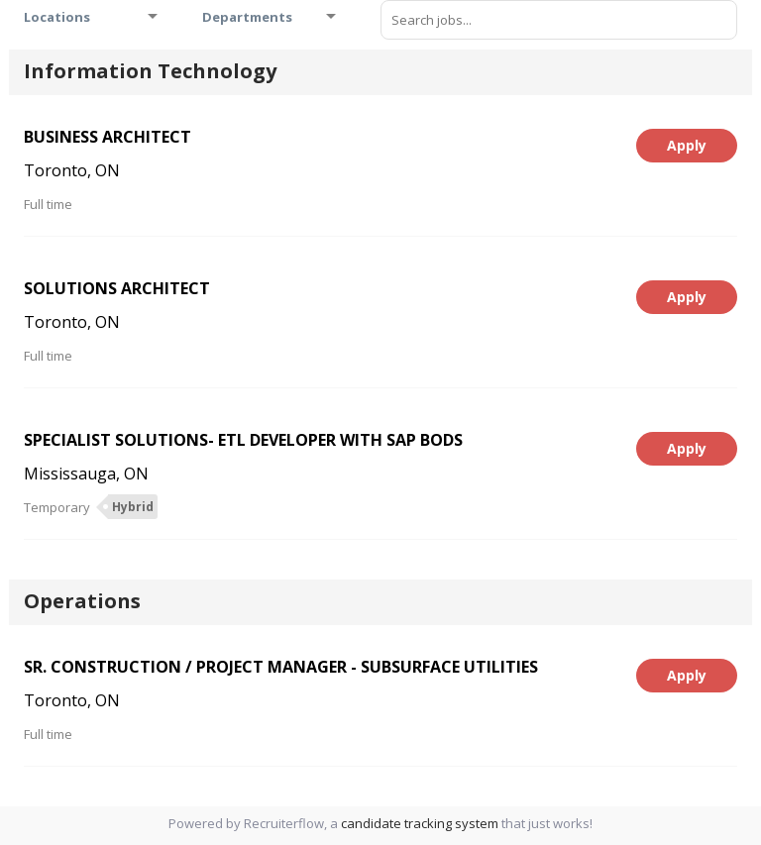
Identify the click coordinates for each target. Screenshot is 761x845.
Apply (687, 145)
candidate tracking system (419, 823)
